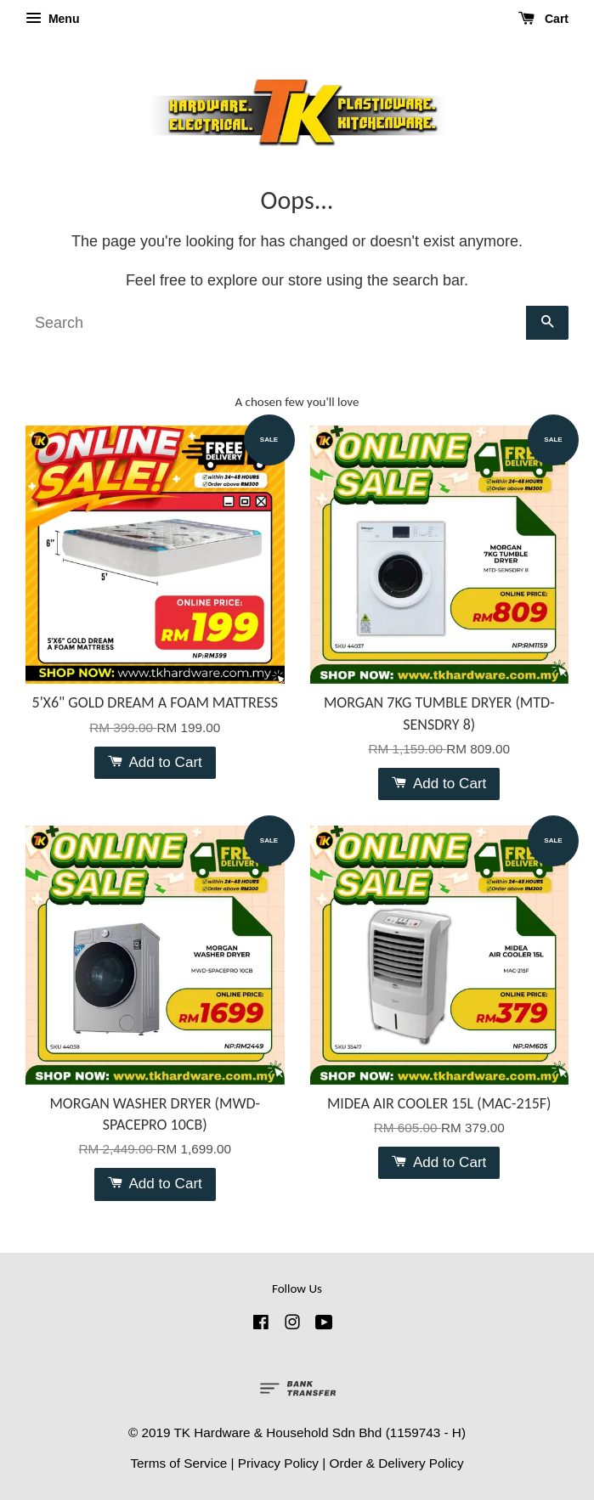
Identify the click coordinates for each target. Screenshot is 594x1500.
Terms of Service (178, 1463)
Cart (543, 18)
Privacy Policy (278, 1463)
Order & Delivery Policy (396, 1463)
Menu (52, 18)
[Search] (275, 323)
